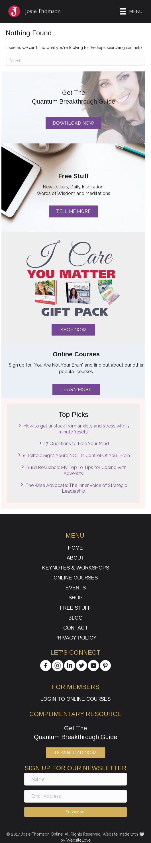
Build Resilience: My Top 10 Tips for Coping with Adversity (76, 470)
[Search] (75, 61)
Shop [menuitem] (76, 598)
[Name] (75, 779)
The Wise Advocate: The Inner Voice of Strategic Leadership (76, 488)
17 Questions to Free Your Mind (76, 443)
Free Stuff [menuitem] (75, 608)
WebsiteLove (78, 840)
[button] (73, 330)
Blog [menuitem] (75, 618)
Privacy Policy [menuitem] (75, 638)
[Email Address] (75, 796)
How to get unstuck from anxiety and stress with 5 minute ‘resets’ (76, 429)
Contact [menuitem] (75, 628)
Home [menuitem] (75, 548)
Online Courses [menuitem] (76, 578)
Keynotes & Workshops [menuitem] (75, 568)
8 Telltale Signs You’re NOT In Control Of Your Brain (76, 455)
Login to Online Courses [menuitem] (75, 699)
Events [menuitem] (76, 588)
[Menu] (131, 11)
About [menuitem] (75, 558)
